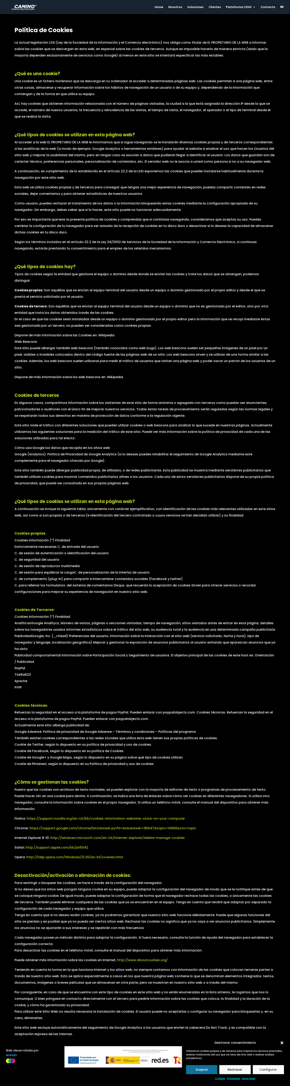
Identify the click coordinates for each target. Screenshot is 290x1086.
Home (159, 7)
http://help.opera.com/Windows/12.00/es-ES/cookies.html (74, 857)
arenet (11, 1055)
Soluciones (195, 7)
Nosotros (175, 7)
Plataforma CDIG (239, 7)
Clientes (215, 7)
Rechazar (235, 1070)
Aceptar (202, 1070)
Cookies (220, 1078)
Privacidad (233, 1078)
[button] (282, 1043)
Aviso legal (248, 1078)
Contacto (268, 7)
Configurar (268, 1070)
